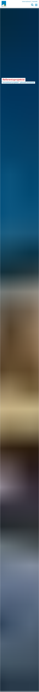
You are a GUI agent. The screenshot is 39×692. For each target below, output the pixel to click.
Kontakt (34, 1)
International (26, 1)
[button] (32, 5)
